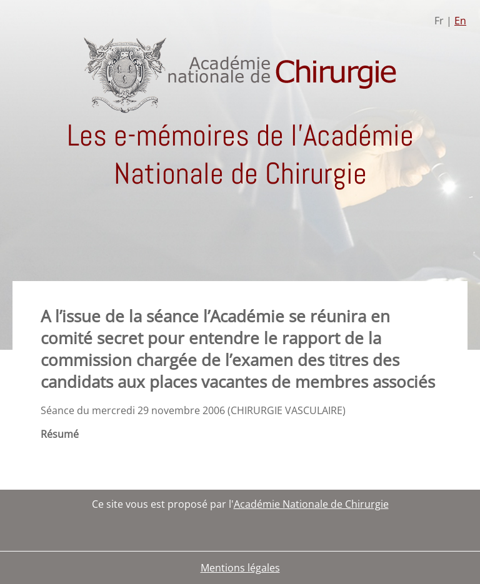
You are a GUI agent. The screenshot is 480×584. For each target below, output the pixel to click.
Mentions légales (240, 568)
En (460, 20)
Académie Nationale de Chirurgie (311, 504)
